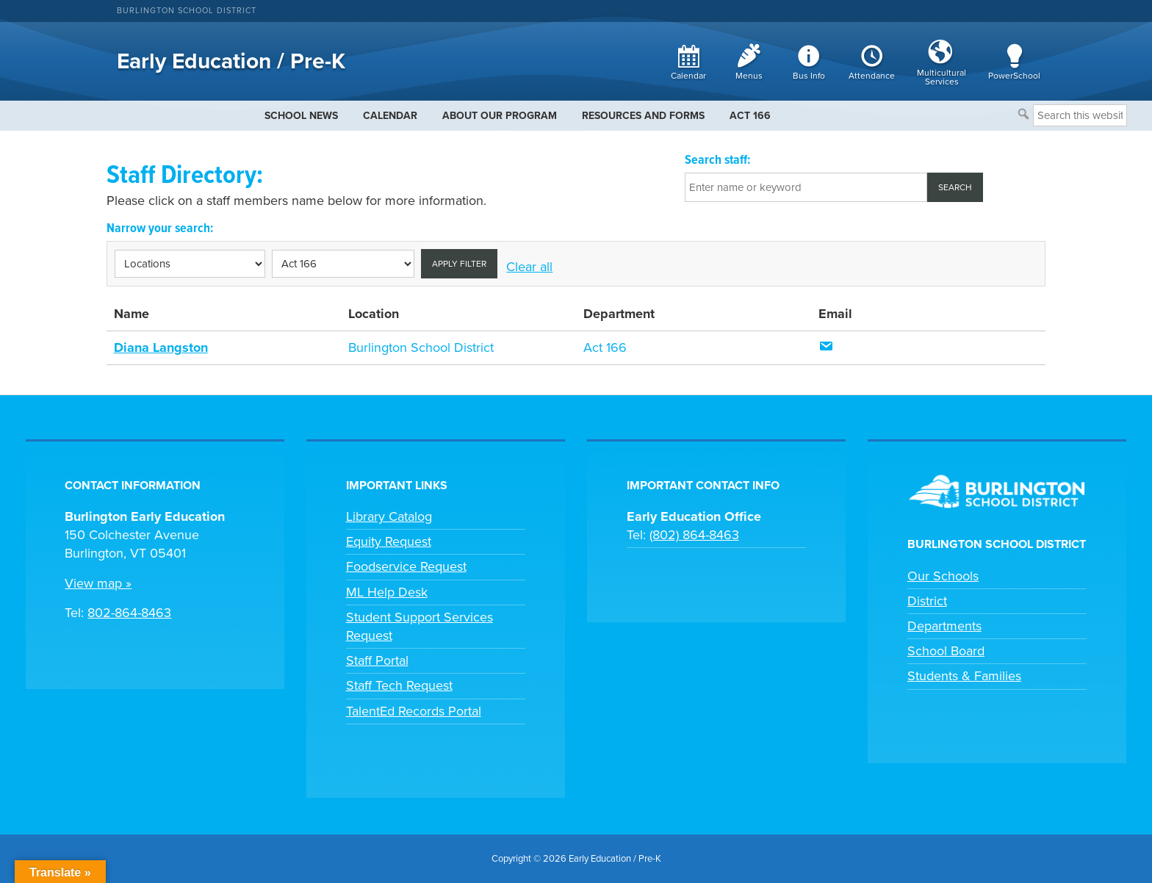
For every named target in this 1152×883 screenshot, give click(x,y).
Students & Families (964, 676)
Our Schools (943, 576)
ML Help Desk (387, 592)
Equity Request (388, 541)
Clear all (529, 267)
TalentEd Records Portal (413, 711)
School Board (945, 651)
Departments (944, 626)
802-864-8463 (129, 613)
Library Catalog (389, 516)
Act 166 (605, 347)
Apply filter (459, 264)
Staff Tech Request (399, 685)
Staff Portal (377, 660)
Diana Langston (161, 347)
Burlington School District (186, 10)
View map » (98, 583)
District (927, 601)
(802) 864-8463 (694, 535)
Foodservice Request (406, 566)
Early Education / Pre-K (231, 61)
